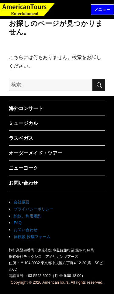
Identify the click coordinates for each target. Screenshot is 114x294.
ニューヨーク (23, 168)
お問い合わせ (23, 183)
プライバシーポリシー (33, 209)
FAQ (18, 222)
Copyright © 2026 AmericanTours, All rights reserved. (57, 282)
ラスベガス (21, 138)
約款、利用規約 (27, 216)
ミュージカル (23, 123)
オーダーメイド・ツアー (35, 153)
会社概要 (21, 202)
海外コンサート (26, 108)
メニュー (102, 9)
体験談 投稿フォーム (32, 236)
